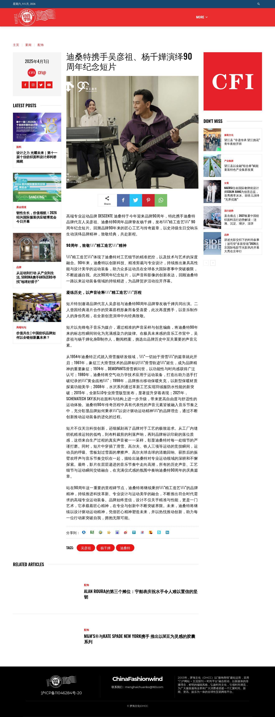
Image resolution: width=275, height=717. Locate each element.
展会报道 (21, 207)
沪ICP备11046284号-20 (61, 693)
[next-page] (212, 263)
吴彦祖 (86, 547)
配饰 (41, 44)
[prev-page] (206, 263)
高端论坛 (21, 327)
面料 (18, 147)
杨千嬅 (106, 547)
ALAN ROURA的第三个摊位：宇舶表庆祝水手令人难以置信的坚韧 (140, 594)
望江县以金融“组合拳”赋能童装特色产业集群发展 (241, 167)
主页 (16, 44)
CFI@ (42, 72)
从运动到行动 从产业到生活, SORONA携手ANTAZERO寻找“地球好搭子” (36, 277)
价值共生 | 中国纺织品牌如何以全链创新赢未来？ (36, 335)
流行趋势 (228, 211)
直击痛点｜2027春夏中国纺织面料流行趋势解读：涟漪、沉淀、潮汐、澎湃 (241, 219)
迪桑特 (125, 547)
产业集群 (228, 161)
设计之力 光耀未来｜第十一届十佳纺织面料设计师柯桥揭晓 (36, 157)
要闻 (28, 44)
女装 (226, 183)
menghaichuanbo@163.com (144, 687)
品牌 (18, 267)
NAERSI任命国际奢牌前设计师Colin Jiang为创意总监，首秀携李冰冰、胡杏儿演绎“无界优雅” (241, 193)
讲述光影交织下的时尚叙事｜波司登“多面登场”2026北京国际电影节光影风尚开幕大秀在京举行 (241, 245)
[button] (259, 4)
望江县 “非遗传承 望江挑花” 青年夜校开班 (242, 142)
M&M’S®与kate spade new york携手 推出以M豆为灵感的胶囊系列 (139, 639)
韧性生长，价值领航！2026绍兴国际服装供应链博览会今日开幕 (36, 217)
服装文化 (228, 135)
